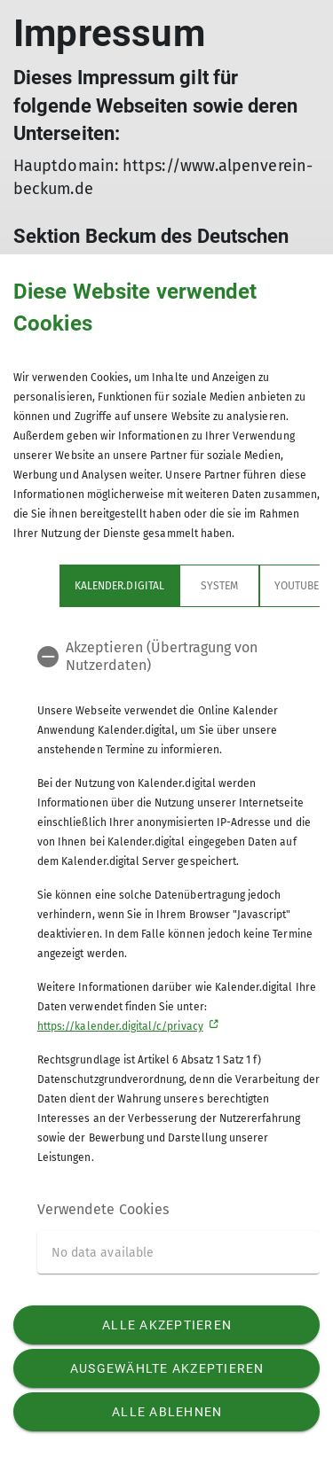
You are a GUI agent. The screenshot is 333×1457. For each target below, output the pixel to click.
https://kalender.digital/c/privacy (120, 1026)
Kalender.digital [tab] (119, 586)
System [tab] (219, 586)
